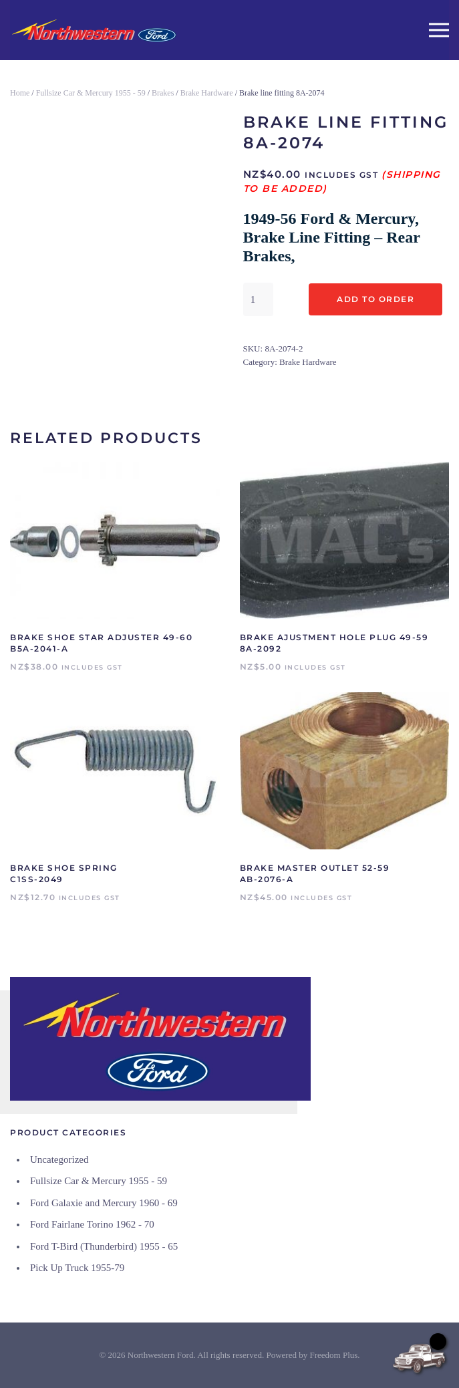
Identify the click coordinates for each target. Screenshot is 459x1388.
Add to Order (375, 299)
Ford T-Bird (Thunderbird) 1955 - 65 (104, 1246)
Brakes (163, 93)
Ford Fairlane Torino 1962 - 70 (92, 1224)
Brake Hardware (206, 93)
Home (19, 93)
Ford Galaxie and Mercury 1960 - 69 (104, 1203)
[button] (439, 30)
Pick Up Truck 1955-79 (77, 1267)
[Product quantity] (258, 299)
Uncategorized (59, 1159)
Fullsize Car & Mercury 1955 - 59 (91, 93)
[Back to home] (93, 30)
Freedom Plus (333, 1355)
